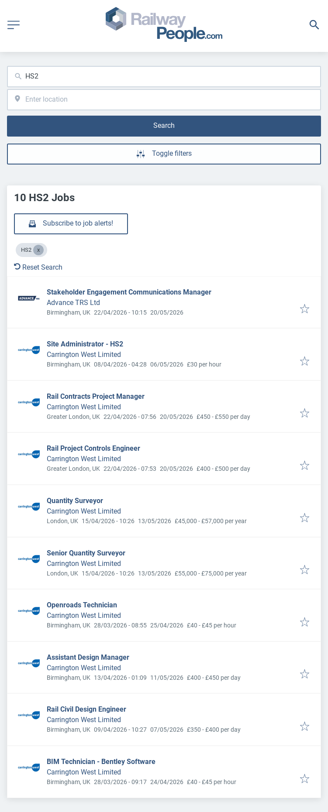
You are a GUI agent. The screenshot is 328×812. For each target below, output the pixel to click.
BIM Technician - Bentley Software (101, 761)
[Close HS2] (38, 250)
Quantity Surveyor (75, 501)
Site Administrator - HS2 (85, 344)
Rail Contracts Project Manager (96, 396)
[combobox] (164, 76)
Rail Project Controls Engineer (93, 448)
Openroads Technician (82, 605)
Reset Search (38, 267)
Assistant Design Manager (88, 657)
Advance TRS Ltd (73, 302)
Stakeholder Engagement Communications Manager (129, 292)
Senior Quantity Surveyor (86, 553)
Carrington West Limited (84, 354)
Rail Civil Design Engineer (86, 709)
